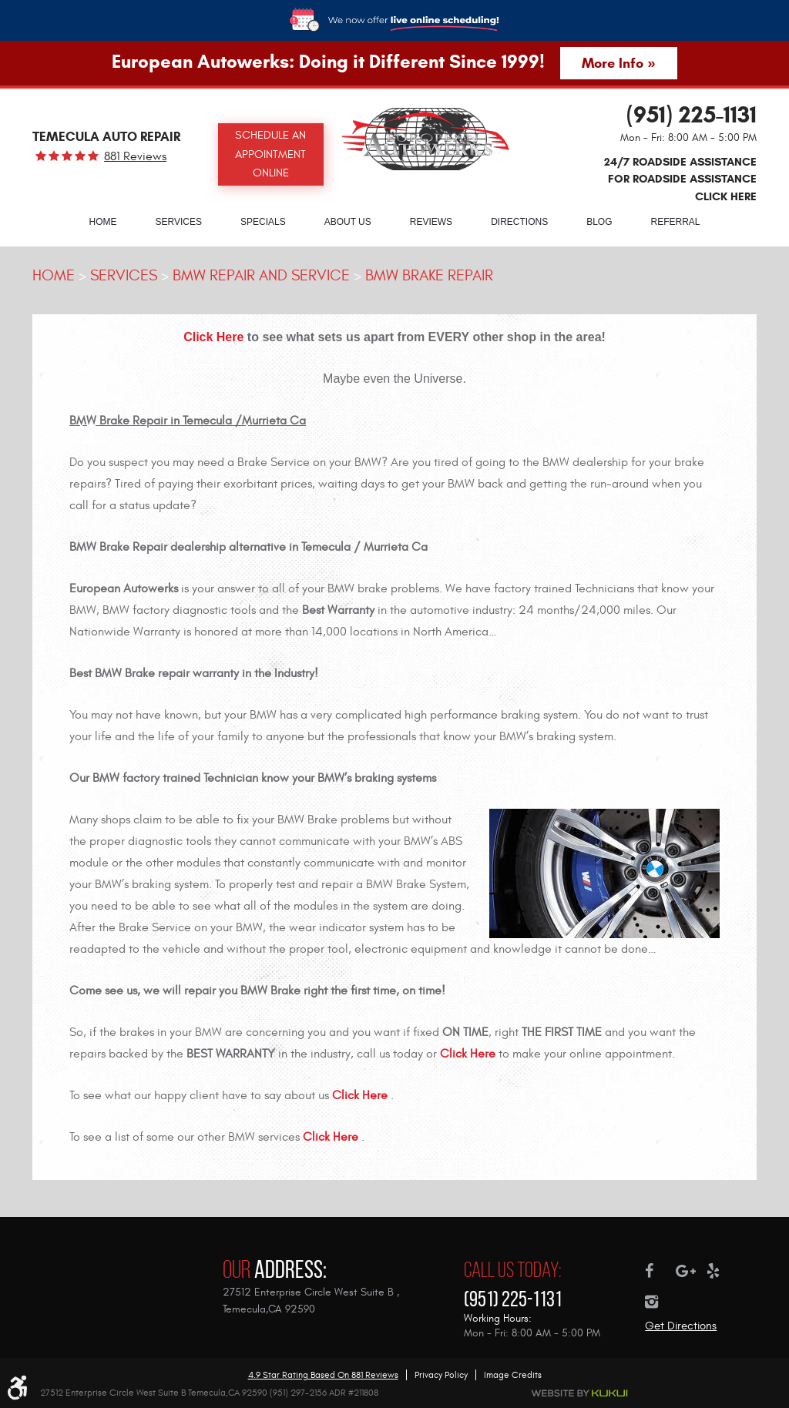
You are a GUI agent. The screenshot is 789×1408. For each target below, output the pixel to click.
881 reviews (135, 156)
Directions (519, 221)
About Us (347, 221)
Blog (599, 221)
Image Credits (513, 1374)
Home (102, 221)
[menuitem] (102, 221)
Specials (263, 221)
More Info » (618, 63)
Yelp (722, 1270)
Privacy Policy (441, 1374)
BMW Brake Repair (429, 275)
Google (691, 1270)
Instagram (660, 1301)
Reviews (431, 221)
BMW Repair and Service (261, 275)
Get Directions (681, 1326)
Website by (580, 1393)
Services (178, 221)
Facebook (660, 1270)
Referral (675, 221)
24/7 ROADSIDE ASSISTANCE (680, 179)
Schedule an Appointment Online (270, 154)
